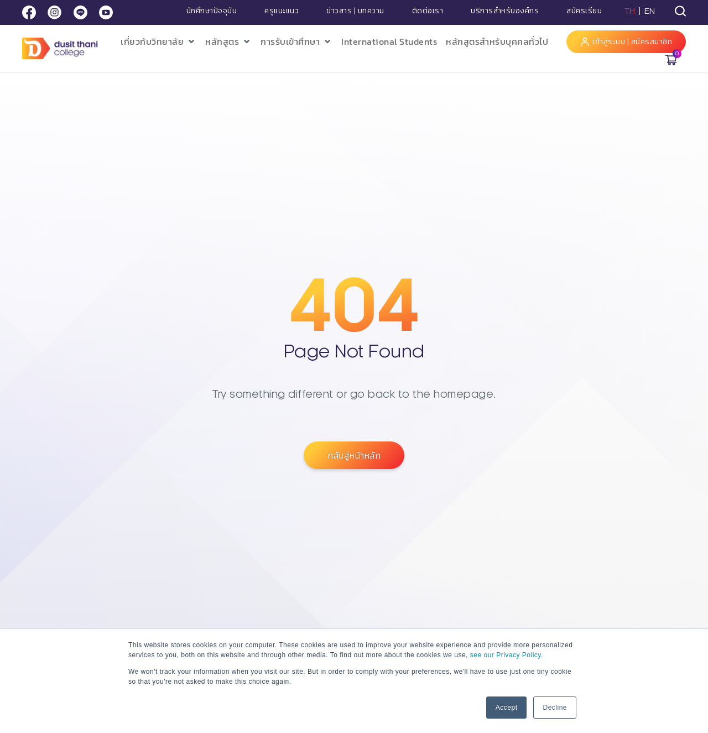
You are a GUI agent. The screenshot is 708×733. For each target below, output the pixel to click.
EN (649, 11)
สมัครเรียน (584, 11)
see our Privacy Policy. (506, 655)
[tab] (680, 11)
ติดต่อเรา (428, 11)
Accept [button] (507, 707)
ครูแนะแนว (281, 11)
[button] (158, 41)
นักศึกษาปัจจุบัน (211, 11)
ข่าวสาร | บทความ (355, 11)
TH (630, 11)
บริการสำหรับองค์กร (505, 11)
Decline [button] (555, 707)
